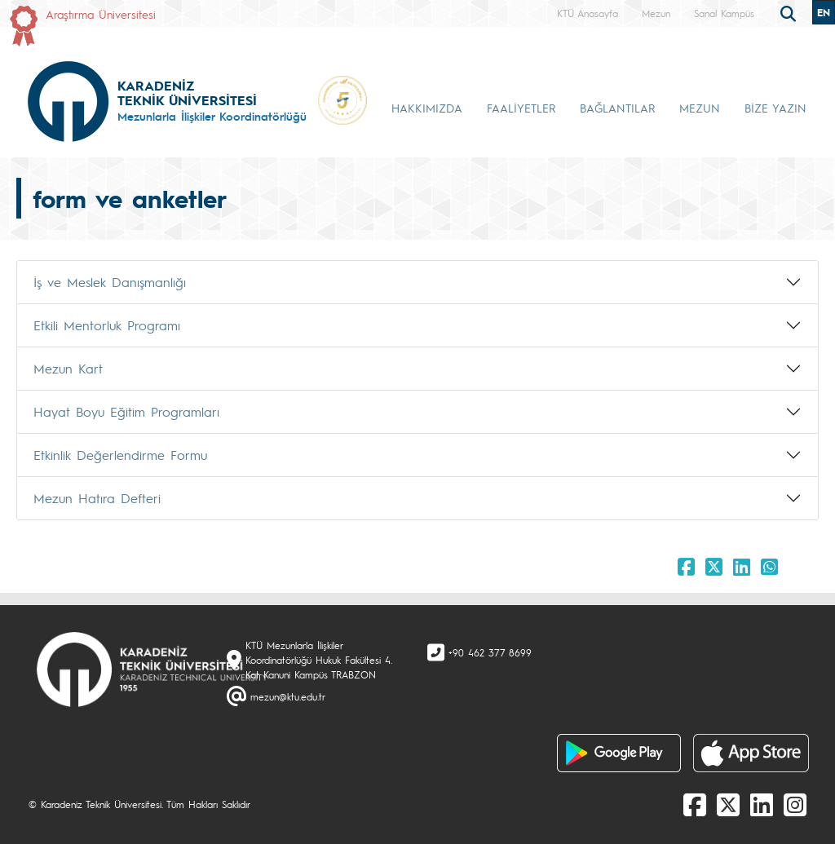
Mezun (656, 13)
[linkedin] (761, 804)
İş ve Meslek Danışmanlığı (109, 281)
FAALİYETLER (521, 107)
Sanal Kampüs (724, 13)
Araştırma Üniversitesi (101, 14)
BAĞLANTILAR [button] (617, 107)
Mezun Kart (68, 368)
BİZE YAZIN (775, 107)
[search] (790, 12)
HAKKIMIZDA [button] (426, 107)
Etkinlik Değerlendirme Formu (120, 454)
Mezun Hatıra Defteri (97, 497)
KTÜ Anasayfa (587, 13)
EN (823, 12)
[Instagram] (795, 804)
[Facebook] (694, 804)
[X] (728, 804)
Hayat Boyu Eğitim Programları (126, 411)
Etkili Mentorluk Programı (106, 325)
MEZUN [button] (699, 107)
